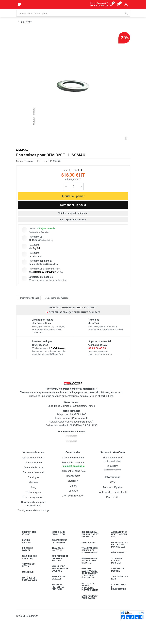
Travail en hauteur (55, 549)
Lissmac (30, 161)
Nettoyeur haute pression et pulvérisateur (87, 586)
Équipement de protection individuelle (117, 544)
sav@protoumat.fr (83, 421)
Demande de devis (33, 467)
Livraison (73, 480)
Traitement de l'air (117, 577)
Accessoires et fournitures (116, 586)
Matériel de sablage (56, 577)
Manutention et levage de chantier (87, 560)
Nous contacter (33, 462)
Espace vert (86, 542)
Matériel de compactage (27, 579)
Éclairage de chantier (27, 557)
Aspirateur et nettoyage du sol (116, 534)
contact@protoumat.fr (75, 418)
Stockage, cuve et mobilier (114, 560)
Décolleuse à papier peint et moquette (88, 534)
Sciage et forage (25, 549)
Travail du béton (26, 565)
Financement (73, 475)
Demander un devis (73, 205)
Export (73, 485)
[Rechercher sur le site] (69, 13)
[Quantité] (74, 186)
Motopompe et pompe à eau (87, 597)
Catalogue (33, 477)
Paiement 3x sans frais (73, 470)
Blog (33, 487)
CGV (112, 482)
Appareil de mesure (115, 569)
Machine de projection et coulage (57, 568)
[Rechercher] (126, 13)
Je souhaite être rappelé (55, 298)
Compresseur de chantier (57, 541)
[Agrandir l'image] (126, 138)
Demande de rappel (33, 472)
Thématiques (33, 492)
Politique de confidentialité (112, 492)
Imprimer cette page (28, 298)
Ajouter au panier (73, 196)
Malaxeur (25, 572)
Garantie (73, 490)
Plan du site (112, 497)
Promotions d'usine (26, 533)
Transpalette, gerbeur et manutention (87, 550)
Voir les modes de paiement (73, 213)
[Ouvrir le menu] (19, 4)
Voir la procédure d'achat (73, 219)
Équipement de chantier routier (57, 558)
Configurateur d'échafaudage (33, 510)
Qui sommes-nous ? (33, 457)
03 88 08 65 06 (97, 348)
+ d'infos (48, 240)
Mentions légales (112, 487)
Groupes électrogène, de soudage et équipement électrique (87, 573)
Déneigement (116, 552)
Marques (33, 482)
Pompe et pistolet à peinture (55, 586)
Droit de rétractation (73, 495)
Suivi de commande (73, 457)
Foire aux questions (33, 497)
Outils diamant (24, 541)
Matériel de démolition (56, 533)
